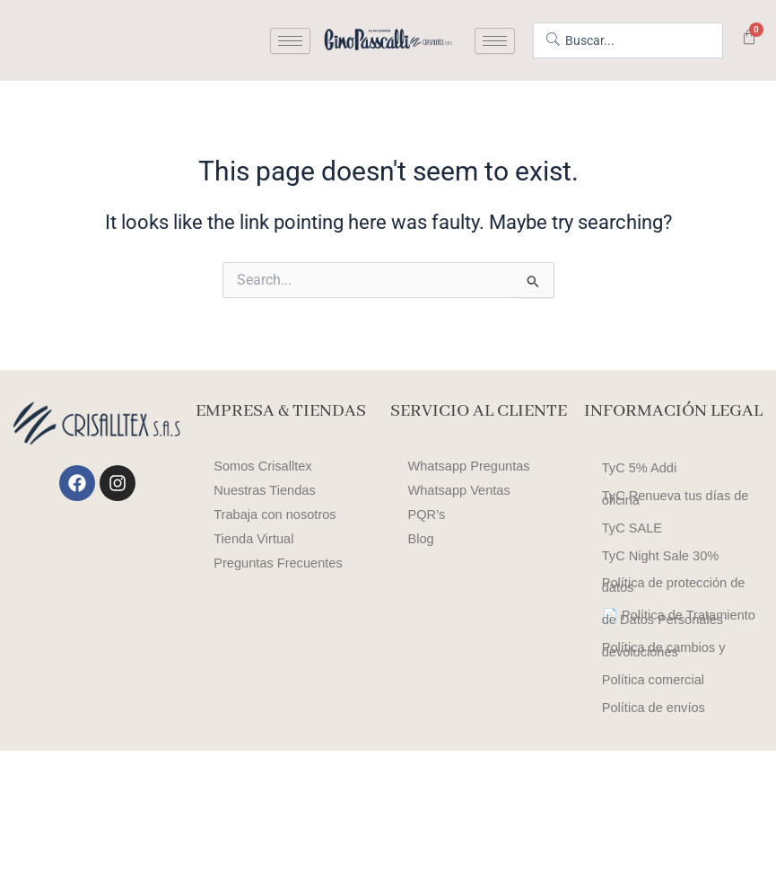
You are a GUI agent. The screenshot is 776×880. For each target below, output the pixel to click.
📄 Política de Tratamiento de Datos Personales (678, 697)
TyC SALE (632, 563)
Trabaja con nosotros (275, 514)
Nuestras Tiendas (264, 490)
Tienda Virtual (253, 539)
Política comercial (653, 795)
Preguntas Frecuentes (278, 563)
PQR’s (427, 514)
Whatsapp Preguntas (469, 466)
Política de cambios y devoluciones (664, 749)
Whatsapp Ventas (459, 490)
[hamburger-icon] (290, 41)
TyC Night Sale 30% (660, 601)
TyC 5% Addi (639, 473)
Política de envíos (653, 832)
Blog (421, 539)
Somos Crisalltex (262, 466)
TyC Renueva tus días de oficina (675, 518)
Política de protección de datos (673, 645)
